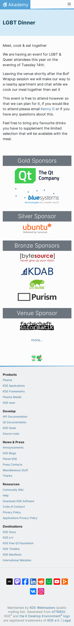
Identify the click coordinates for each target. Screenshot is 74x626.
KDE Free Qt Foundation (18, 543)
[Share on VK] (33, 589)
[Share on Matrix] (9, 579)
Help (6, 495)
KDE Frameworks (14, 391)
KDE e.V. (8, 537)
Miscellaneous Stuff (15, 470)
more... (37, 340)
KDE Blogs (9, 453)
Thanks (7, 475)
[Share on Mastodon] (17, 579)
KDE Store (9, 532)
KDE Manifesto (12, 554)
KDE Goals (9, 428)
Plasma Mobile (12, 397)
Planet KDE (10, 458)
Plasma (7, 380)
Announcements (13, 447)
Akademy (15, 5)
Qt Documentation (14, 422)
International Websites (17, 560)
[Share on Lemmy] (49, 579)
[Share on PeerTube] (65, 579)
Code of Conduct (14, 506)
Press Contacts (12, 464)
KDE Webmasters (42, 608)
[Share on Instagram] (41, 589)
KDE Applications (14, 385)
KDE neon (9, 402)
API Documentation (15, 416)
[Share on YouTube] (57, 579)
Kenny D (48, 109)
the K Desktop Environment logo (45, 616)
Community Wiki (13, 489)
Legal (67, 620)
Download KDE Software (18, 501)
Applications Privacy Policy (20, 518)
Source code (11, 433)
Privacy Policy (12, 512)
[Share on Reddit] (41, 579)
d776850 (58, 612)
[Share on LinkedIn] (33, 579)
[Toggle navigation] (69, 4)
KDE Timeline (11, 548)
